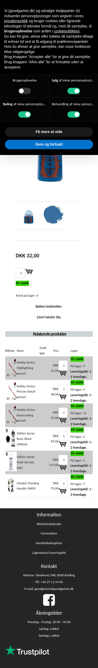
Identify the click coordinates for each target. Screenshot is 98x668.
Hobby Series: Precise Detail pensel (26, 391)
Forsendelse (49, 533)
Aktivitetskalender (49, 524)
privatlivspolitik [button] (16, 21)
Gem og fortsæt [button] (48, 144)
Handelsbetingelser (49, 543)
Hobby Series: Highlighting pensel (26, 367)
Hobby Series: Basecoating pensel (26, 415)
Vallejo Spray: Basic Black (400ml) (26, 438)
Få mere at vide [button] (49, 132)
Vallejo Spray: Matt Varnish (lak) (26, 462)
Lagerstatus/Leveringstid (49, 553)
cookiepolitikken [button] (67, 31)
